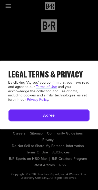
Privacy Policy (37, 99)
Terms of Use (46, 87)
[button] (49, 115)
